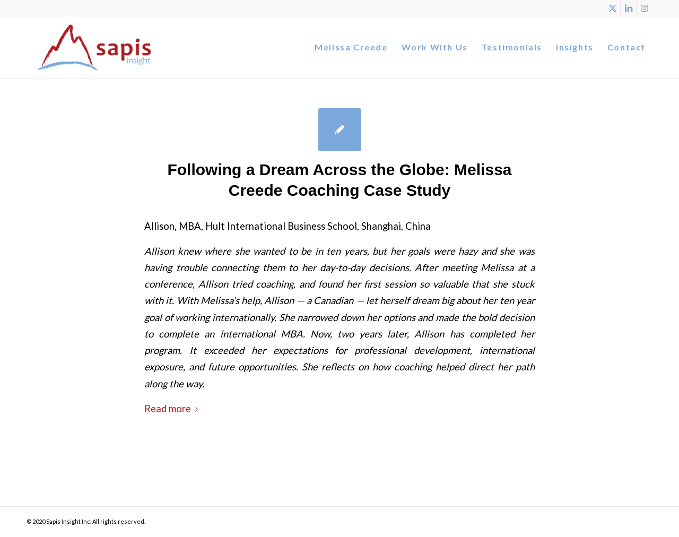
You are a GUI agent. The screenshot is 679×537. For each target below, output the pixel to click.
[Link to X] (612, 8)
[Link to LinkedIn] (628, 8)
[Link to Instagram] (644, 8)
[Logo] (94, 47)
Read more (173, 408)
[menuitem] (351, 47)
